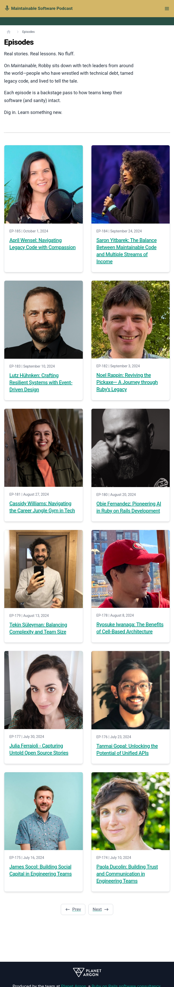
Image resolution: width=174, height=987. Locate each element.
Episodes (28, 32)
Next (101, 909)
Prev (73, 909)
